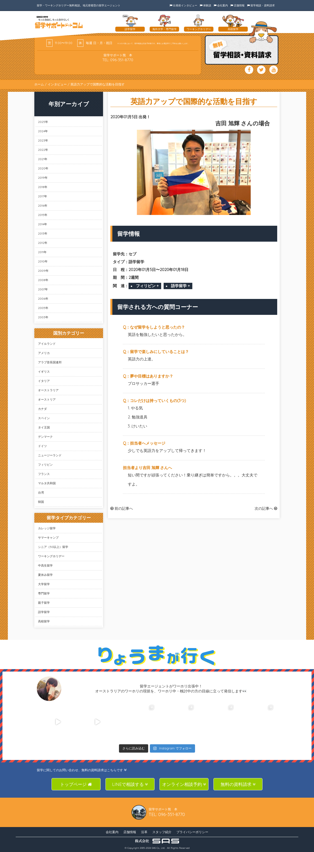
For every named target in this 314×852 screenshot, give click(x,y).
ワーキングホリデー (51, 556)
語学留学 (44, 612)
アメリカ (44, 353)
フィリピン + (147, 285)
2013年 (42, 233)
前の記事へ (121, 508)
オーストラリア (48, 390)
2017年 (42, 196)
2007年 (43, 289)
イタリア (44, 381)
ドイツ (42, 446)
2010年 (43, 261)
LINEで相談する (130, 784)
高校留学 (44, 621)
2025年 (43, 122)
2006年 (43, 298)
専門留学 (44, 593)
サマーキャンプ (48, 537)
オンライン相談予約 (184, 784)
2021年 (42, 159)
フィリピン (45, 464)
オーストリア (47, 399)
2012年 (42, 243)
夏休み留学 (45, 575)
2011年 (42, 252)
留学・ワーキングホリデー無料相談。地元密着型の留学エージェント (78, 5)
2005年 (43, 308)
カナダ (42, 409)
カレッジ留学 (47, 528)
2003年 (43, 317)
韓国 (41, 502)
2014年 (42, 224)
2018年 (42, 187)
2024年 (43, 131)
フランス (44, 474)
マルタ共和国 (47, 483)
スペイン (44, 418)
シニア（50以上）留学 (53, 547)
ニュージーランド (50, 455)
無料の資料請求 (238, 784)
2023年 (43, 140)
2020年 (43, 168)
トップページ (76, 784)
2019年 (43, 177)
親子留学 (44, 602)
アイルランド (47, 343)
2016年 (42, 205)
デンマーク (45, 436)
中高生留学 (45, 565)
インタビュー (57, 84)
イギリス (44, 371)
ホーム (39, 84)
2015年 (42, 215)
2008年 (43, 280)
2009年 (43, 270)
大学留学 (44, 584)
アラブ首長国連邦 (50, 362)
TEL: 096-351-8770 (117, 60)
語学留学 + (180, 285)
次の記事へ (266, 508)
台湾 (41, 492)
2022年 (43, 150)
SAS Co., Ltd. (158, 848)
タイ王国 (44, 427)
